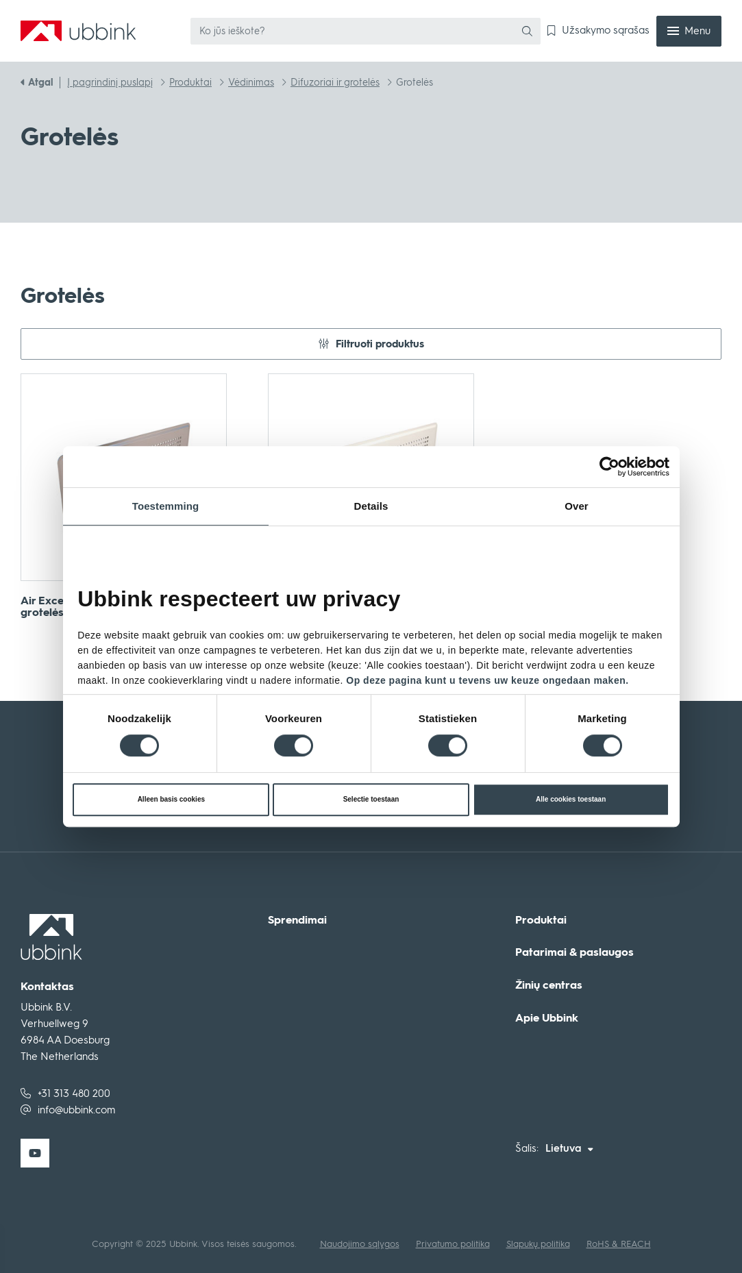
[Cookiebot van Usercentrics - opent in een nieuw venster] (620, 466)
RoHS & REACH (618, 1244)
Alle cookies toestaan (571, 799)
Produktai (541, 920)
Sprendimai (297, 920)
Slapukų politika (538, 1244)
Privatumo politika (453, 1244)
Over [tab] (577, 506)
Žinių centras (548, 985)
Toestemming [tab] (165, 506)
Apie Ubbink (546, 1018)
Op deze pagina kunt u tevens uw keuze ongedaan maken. (487, 680)
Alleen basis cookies (171, 799)
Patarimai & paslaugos (574, 952)
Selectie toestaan (371, 799)
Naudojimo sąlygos (359, 1244)
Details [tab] (371, 506)
